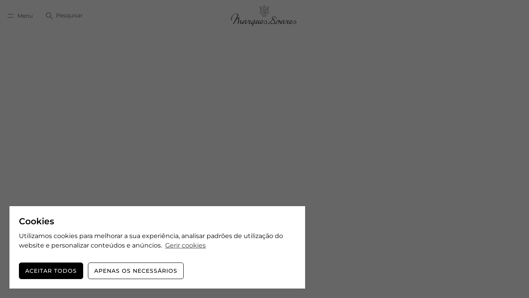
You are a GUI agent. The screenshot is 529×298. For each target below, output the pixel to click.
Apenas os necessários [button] (135, 270)
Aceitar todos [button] (51, 270)
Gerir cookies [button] (185, 245)
